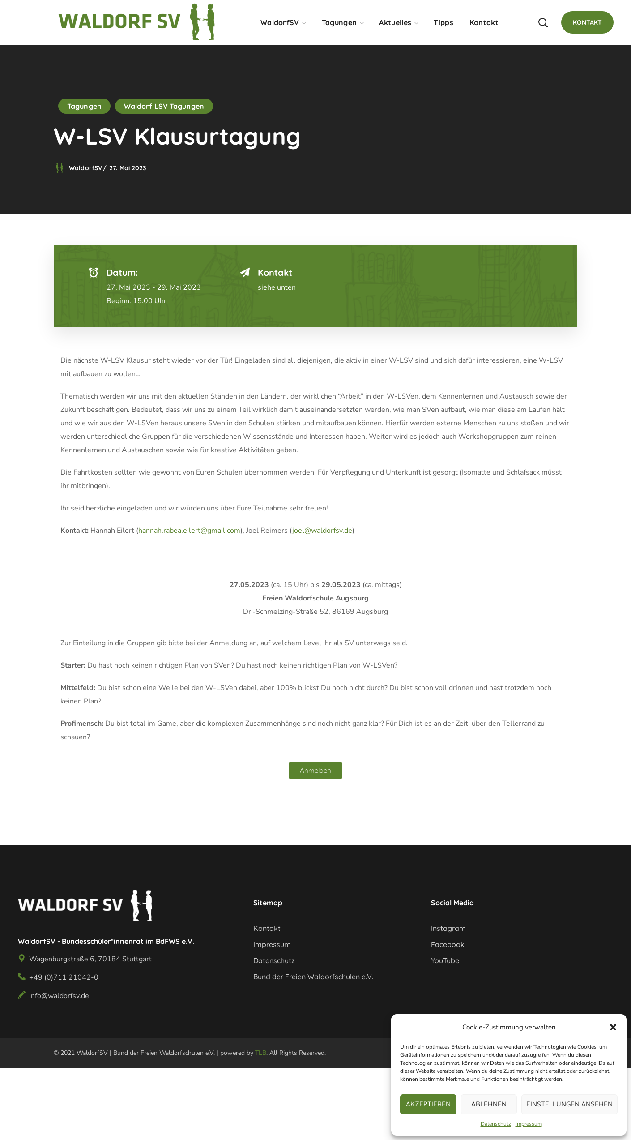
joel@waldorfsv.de (322, 531)
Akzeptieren (428, 1104)
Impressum (529, 1123)
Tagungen (84, 106)
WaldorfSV (85, 168)
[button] (613, 1027)
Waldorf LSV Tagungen (164, 106)
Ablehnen (489, 1104)
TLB (260, 1053)
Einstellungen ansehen (569, 1104)
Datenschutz (496, 1123)
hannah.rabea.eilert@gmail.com (189, 531)
